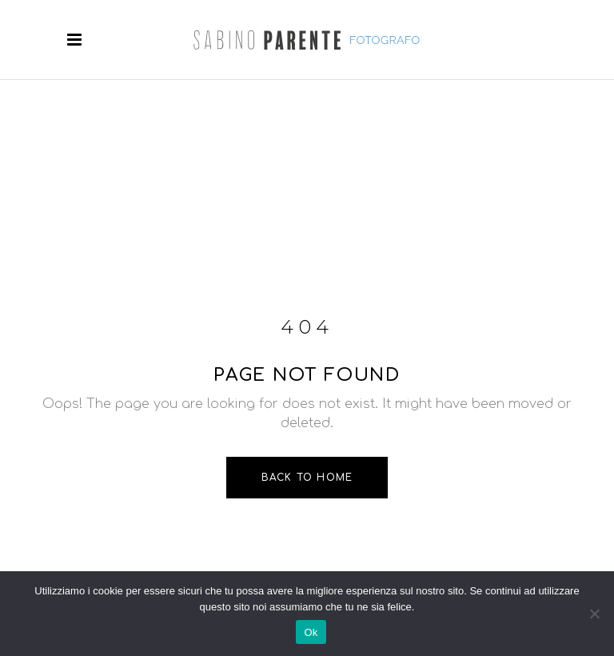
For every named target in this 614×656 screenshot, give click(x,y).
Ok (310, 632)
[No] (594, 614)
